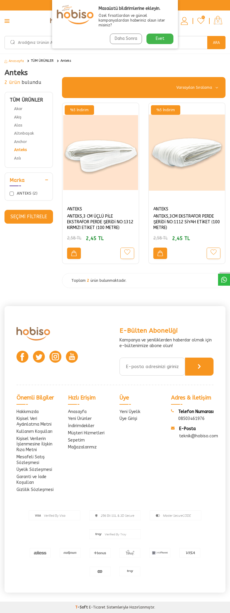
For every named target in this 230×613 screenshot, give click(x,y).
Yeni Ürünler (80, 418)
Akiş (18, 117)
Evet (160, 38)
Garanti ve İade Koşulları (31, 479)
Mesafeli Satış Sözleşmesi (30, 459)
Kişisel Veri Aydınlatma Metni (34, 421)
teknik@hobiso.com (198, 436)
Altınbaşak (24, 133)
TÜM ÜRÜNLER (42, 61)
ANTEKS (74, 209)
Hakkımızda (27, 411)
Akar (18, 108)
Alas (18, 125)
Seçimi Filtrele (28, 216)
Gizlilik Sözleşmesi (35, 489)
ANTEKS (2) (23, 193)
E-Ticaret (97, 607)
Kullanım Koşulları (34, 431)
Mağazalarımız (82, 447)
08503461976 (191, 418)
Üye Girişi (128, 418)
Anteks (65, 61)
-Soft (82, 607)
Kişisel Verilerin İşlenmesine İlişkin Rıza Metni (34, 444)
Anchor (20, 141)
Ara (216, 42)
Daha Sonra (126, 38)
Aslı (17, 158)
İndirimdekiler (81, 425)
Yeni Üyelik (129, 411)
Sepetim (76, 440)
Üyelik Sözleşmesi (34, 469)
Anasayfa (14, 61)
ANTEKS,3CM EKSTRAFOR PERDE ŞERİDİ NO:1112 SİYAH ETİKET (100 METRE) (186, 222)
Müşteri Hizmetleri (86, 433)
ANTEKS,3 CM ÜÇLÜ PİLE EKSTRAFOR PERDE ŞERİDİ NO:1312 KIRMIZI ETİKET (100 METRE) (100, 222)
